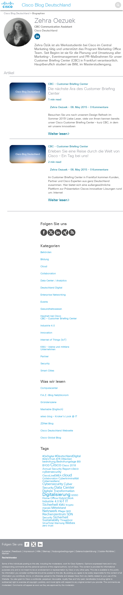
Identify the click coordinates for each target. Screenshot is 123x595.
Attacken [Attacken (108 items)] (66, 459)
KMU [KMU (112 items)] (62, 505)
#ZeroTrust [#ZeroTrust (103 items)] (48, 459)
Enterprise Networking (53, 295)
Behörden (45, 252)
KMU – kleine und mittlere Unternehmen (54, 348)
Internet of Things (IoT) (53, 340)
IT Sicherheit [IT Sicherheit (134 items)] (55, 503)
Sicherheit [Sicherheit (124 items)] (60, 517)
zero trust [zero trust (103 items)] (47, 526)
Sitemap (46, 551)
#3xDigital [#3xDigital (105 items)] (48, 456)
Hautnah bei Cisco (50, 316)
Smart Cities (47, 371)
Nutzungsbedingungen (63, 551)
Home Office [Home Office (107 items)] (50, 498)
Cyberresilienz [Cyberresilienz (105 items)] (51, 481)
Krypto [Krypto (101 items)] (70, 505)
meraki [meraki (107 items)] (46, 508)
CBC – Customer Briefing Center (58, 318)
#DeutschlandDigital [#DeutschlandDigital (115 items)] (68, 456)
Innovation (46, 333)
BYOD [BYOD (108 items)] (46, 465)
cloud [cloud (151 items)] (67, 475)
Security (45, 363)
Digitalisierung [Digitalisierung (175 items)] (56, 495)
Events (44, 302)
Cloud (43, 266)
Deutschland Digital (51, 288)
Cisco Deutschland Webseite (56, 430)
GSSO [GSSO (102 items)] (74, 495)
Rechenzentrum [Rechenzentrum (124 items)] (54, 514)
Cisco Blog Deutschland (16, 13)
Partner (44, 356)
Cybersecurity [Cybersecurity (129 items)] (52, 484)
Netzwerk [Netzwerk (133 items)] (49, 511)
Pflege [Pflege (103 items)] (61, 511)
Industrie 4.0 (47, 326)
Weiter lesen (59, 134)
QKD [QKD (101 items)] (68, 511)
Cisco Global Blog (50, 438)
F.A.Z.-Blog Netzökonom (54, 395)
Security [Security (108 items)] (47, 517)
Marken (5, 553)
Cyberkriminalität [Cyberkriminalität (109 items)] (68, 478)
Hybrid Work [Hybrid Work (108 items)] (66, 498)
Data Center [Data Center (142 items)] (64, 487)
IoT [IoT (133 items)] (62, 501)
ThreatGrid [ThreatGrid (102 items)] (66, 520)
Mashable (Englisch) (51, 409)
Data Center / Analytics (53, 280)
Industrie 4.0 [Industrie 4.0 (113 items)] (50, 501)
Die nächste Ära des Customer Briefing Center (81, 91)
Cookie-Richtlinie (106, 551)
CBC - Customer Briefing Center (68, 84)
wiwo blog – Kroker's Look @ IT (58, 416)
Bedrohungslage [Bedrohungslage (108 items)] (66, 461)
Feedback (17, 551)
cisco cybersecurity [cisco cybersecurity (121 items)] (60, 470)
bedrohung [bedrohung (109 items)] (49, 461)
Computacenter (49, 388)
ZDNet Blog (46, 423)
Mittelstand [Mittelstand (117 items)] (58, 507)
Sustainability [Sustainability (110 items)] (50, 520)
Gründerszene (48, 402)
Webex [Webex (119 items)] (70, 523)
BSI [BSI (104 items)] (79, 462)
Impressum (29, 551)
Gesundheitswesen (51, 309)
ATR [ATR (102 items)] (58, 459)
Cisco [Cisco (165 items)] (55, 465)
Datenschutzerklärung (86, 551)
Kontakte (6, 551)
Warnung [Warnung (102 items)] (59, 523)
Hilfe (38, 551)
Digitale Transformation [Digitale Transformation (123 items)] (58, 491)
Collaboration (48, 273)
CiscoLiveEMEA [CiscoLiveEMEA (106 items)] (52, 475)
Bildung (44, 259)
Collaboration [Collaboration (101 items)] (50, 478)
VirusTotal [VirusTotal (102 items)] (48, 523)
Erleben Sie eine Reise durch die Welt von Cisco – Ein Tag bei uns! (84, 153)
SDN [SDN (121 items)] (70, 514)
